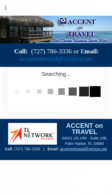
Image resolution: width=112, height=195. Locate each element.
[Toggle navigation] (5, 9)
